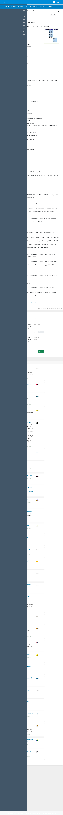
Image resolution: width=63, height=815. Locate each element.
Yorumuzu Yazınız (29, 340)
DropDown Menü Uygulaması (34, 11)
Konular (6, 6)
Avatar (29, 332)
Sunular (35, 6)
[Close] (56, 813)
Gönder (41, 352)
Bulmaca (49, 6)
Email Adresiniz (29, 326)
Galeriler (20, 6)
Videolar (28, 6)
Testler (13, 6)
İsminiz (29, 319)
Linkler (42, 6)
